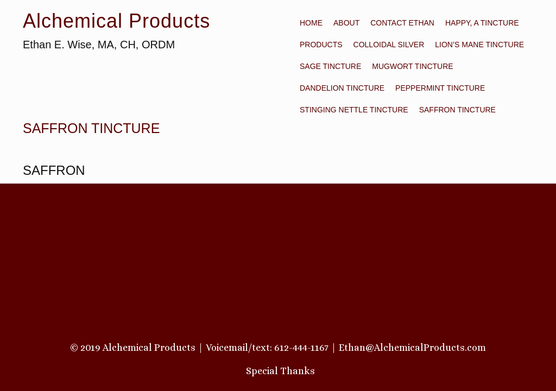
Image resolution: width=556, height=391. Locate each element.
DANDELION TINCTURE (342, 88)
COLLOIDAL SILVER (389, 44)
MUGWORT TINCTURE (412, 66)
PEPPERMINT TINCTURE (440, 88)
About (346, 22)
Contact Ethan (402, 22)
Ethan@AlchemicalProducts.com (412, 347)
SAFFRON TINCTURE (457, 109)
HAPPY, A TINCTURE (482, 22)
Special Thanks (280, 370)
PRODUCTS (321, 44)
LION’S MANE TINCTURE (479, 44)
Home (311, 22)
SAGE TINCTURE (330, 66)
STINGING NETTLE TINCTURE (354, 109)
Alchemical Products (116, 21)
